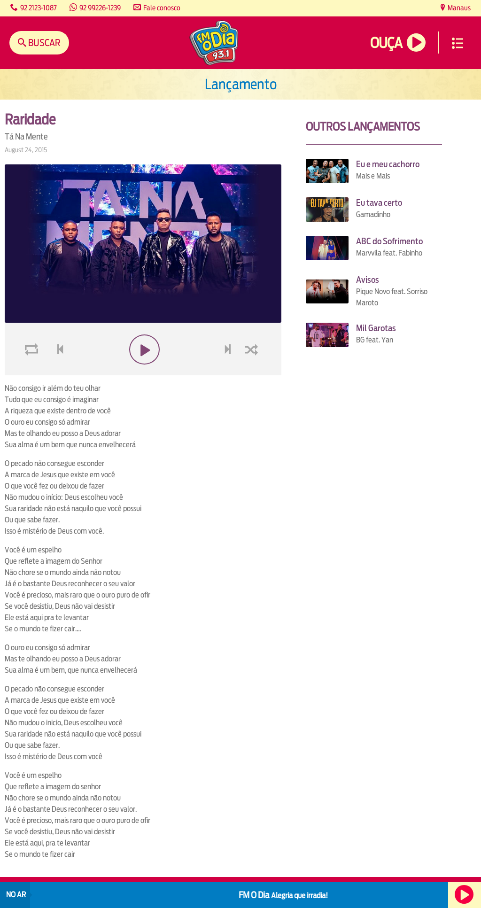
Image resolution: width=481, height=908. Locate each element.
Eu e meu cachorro (387, 164)
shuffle (253, 371)
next (229, 371)
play (143, 371)
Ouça (386, 43)
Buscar (43, 42)
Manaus (458, 8)
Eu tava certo (379, 203)
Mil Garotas (376, 328)
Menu (457, 43)
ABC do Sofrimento (389, 241)
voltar (57, 371)
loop (32, 371)
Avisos (367, 280)
